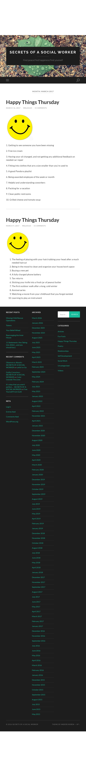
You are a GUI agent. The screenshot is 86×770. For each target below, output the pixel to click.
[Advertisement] (43, 17)
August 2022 (37, 405)
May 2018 (36, 566)
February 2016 (38, 674)
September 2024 (38, 375)
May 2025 (36, 356)
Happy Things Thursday (33, 105)
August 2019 (37, 502)
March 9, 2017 (12, 229)
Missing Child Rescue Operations (14, 322)
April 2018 (36, 571)
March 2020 (37, 468)
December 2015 (38, 683)
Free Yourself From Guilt (16, 394)
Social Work (62, 364)
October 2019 (37, 493)
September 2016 (38, 644)
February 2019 (38, 527)
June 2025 (36, 351)
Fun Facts (62, 340)
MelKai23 (27, 112)
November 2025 (38, 336)
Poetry (60, 350)
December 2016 (38, 634)
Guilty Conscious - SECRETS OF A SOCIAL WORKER (15, 378)
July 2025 (36, 346)
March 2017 (37, 620)
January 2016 (37, 678)
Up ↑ (78, 728)
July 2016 (36, 649)
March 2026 (37, 321)
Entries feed (11, 415)
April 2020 (36, 463)
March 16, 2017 (13, 112)
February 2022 (38, 414)
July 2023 (36, 390)
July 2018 (36, 556)
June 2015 (36, 713)
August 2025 (37, 341)
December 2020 (38, 434)
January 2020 (37, 478)
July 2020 (36, 449)
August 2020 (37, 444)
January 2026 (37, 326)
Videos (60, 374)
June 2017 (36, 605)
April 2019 (36, 522)
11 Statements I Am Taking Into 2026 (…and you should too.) (16, 348)
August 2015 (37, 703)
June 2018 (36, 561)
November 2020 (38, 439)
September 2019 (38, 498)
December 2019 (38, 483)
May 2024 (36, 380)
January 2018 (37, 576)
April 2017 (36, 615)
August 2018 (37, 551)
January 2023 (37, 400)
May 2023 (36, 395)
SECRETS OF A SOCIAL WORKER (43, 54)
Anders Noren (67, 728)
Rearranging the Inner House (14, 340)
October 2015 (37, 693)
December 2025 (38, 331)
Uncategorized (63, 369)
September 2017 (38, 590)
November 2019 (38, 488)
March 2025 (37, 365)
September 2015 (38, 698)
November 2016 (38, 639)
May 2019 (36, 517)
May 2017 (36, 610)
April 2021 (36, 424)
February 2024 (38, 385)
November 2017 (38, 586)
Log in (8, 410)
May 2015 (36, 718)
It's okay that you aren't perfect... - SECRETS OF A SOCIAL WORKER (16, 390)
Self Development (65, 359)
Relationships (63, 354)
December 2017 (38, 581)
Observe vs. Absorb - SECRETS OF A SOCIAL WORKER (15, 368)
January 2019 (37, 532)
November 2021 (38, 419)
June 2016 (36, 654)
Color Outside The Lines (13, 382)
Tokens (9, 329)
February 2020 (38, 473)
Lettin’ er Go (22, 371)
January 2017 (37, 630)
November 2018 (38, 542)
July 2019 (36, 507)
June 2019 (36, 512)
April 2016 (36, 664)
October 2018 (37, 546)
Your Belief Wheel (13, 334)
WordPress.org (12, 425)
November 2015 (38, 688)
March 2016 (37, 669)
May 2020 (36, 458)
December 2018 (38, 537)
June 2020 (36, 454)
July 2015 (36, 708)
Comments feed (12, 420)
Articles (61, 335)
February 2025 (38, 370)
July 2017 (36, 600)
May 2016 (36, 659)
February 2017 (38, 625)
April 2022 (36, 410)
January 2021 (37, 429)
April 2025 (36, 361)
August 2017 (37, 595)
